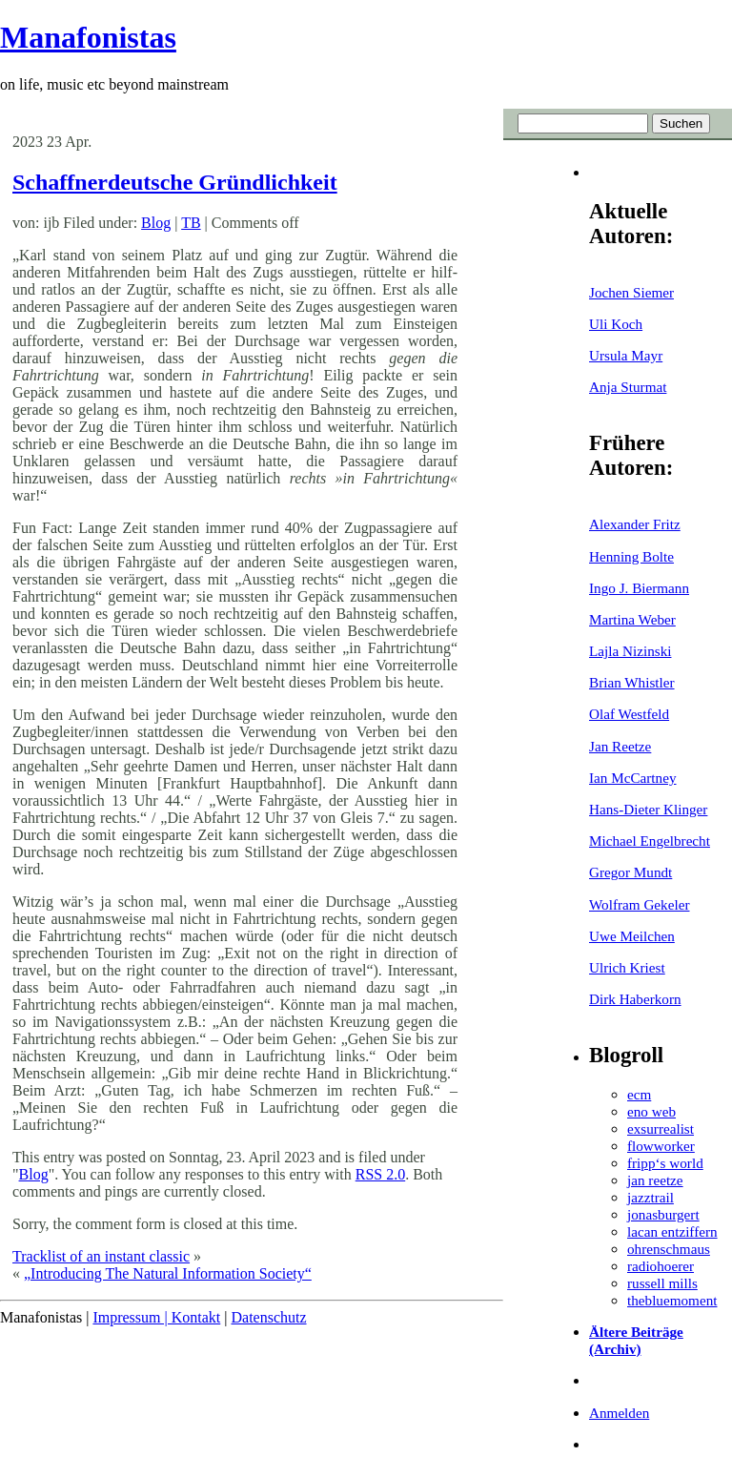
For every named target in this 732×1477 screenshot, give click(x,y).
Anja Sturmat (627, 387)
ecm (639, 1094)
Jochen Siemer (631, 292)
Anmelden (619, 1413)
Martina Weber (632, 619)
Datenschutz (268, 1317)
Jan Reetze (620, 746)
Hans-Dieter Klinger (648, 809)
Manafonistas (88, 37)
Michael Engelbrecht (649, 840)
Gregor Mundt (630, 872)
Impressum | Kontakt (156, 1317)
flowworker (661, 1146)
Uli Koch (615, 324)
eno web (651, 1111)
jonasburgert (663, 1214)
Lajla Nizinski (630, 651)
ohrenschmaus (668, 1249)
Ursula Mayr (625, 355)
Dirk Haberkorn (635, 999)
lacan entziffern (672, 1231)
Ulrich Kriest (627, 967)
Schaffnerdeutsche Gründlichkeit (174, 182)
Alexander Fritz (635, 524)
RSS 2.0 (380, 1174)
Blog (156, 223)
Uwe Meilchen (632, 936)
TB (190, 223)
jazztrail (650, 1197)
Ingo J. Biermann (639, 588)
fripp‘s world (665, 1163)
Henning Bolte (631, 556)
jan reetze (655, 1180)
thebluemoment (672, 1300)
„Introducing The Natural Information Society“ (168, 1273)
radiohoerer (660, 1266)
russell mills (662, 1283)
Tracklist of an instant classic (101, 1256)
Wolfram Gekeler (639, 904)
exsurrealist (660, 1128)
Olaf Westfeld (629, 714)
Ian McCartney (633, 777)
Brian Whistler (632, 682)
